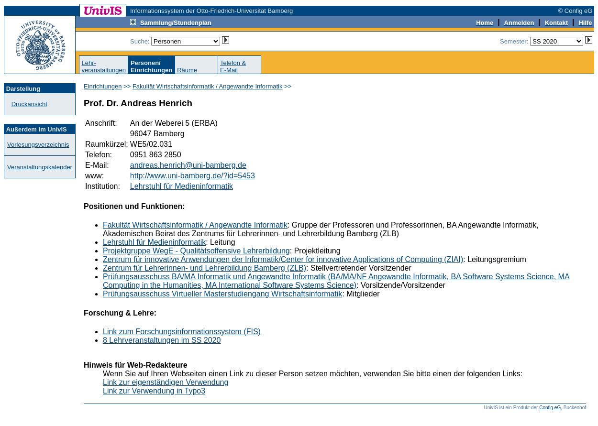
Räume (187, 70)
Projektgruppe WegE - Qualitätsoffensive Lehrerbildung (196, 251)
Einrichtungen (103, 86)
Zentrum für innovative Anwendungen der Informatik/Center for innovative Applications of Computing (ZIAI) (283, 259)
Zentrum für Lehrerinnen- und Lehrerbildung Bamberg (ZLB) (204, 268)
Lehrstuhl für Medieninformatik (181, 186)
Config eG (550, 407)
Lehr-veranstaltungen (103, 66)
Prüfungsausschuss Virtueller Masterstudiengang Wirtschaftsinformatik (222, 294)
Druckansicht (29, 104)
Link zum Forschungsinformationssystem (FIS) (182, 332)
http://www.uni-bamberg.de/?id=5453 (192, 176)
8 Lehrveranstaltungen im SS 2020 (162, 340)
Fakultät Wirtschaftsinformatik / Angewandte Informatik (208, 86)
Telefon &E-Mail (233, 66)
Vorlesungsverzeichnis (38, 144)
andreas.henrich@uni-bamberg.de (188, 165)
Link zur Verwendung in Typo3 (154, 391)
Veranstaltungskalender (39, 167)
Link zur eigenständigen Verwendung (165, 382)
